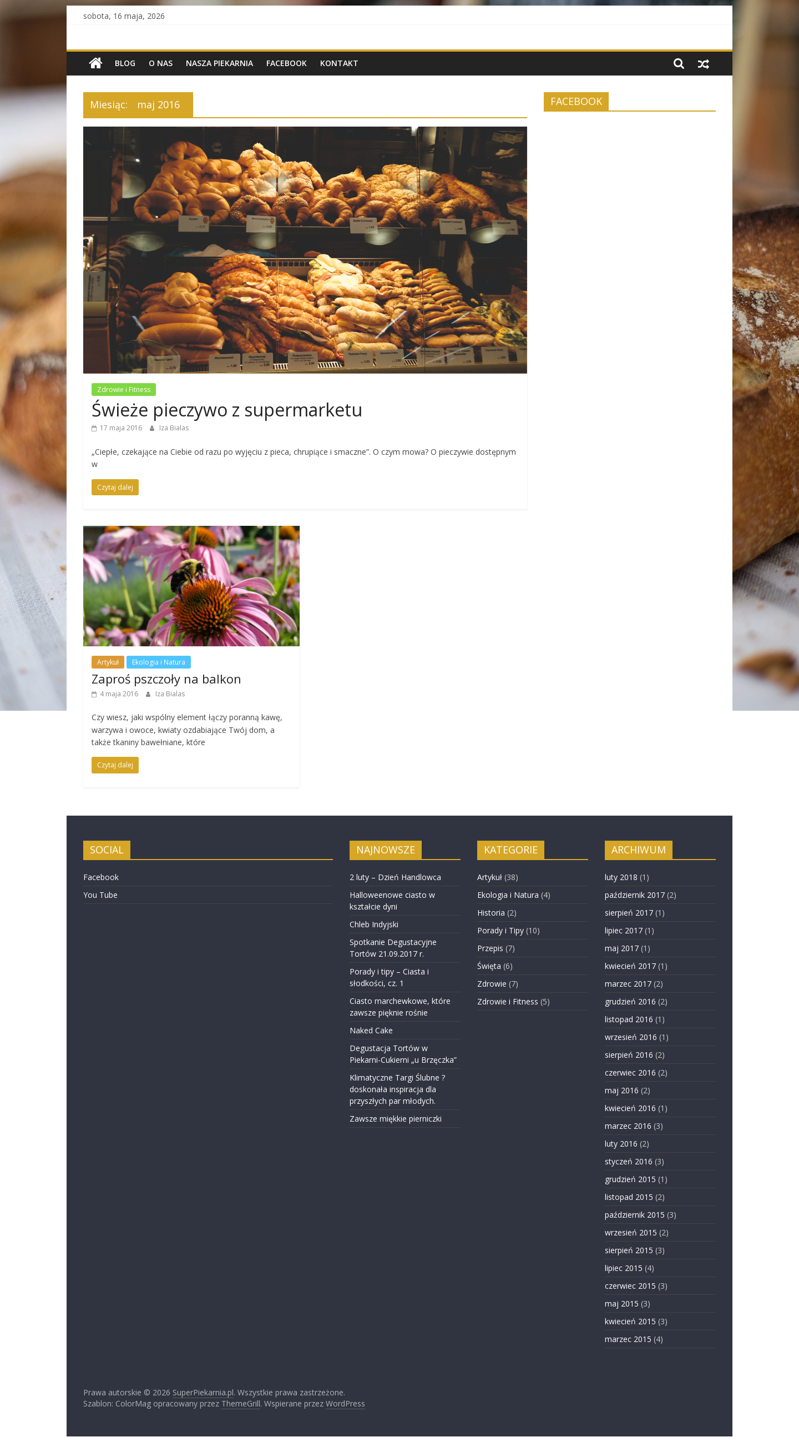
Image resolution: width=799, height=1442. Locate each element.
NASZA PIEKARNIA (219, 63)
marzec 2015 (628, 1339)
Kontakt (339, 63)
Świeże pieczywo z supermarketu (227, 409)
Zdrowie (492, 983)
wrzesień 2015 (631, 1232)
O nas (161, 63)
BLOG (125, 63)
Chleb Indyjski (374, 924)
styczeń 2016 (629, 1161)
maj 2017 (622, 948)
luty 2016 (621, 1143)
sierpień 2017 (629, 912)
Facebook (286, 63)
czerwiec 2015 (630, 1285)
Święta (489, 966)
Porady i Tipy (500, 930)
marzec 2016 (628, 1126)
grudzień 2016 (630, 1001)
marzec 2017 (628, 983)
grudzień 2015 (630, 1179)
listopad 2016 (629, 1019)
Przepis (490, 948)
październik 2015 (635, 1214)
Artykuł (108, 662)
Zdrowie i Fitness (123, 389)
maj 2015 (622, 1303)
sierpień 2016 (629, 1054)
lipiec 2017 (624, 930)
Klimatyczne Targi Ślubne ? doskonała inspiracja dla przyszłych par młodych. (397, 1089)
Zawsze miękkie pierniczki (396, 1118)
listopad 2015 (629, 1197)
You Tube (100, 895)
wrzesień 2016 (631, 1037)
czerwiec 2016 (630, 1072)
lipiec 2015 (624, 1268)
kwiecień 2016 (630, 1108)
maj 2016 (622, 1090)
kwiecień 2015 (630, 1321)
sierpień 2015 (629, 1250)
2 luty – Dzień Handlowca (395, 877)
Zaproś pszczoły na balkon (166, 678)
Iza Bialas (174, 428)
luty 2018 (621, 877)
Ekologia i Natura (158, 662)
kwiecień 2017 (630, 966)
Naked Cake (371, 1030)
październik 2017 (635, 895)
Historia (491, 912)
